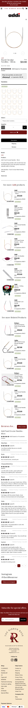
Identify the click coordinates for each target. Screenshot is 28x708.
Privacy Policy (18, 677)
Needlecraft (4, 673)
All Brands (3, 690)
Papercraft (4, 677)
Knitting (3, 670)
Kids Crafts (4, 686)
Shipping (14, 143)
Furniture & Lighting (6, 684)
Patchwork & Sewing (6, 682)
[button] (1, 8)
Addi (2, 58)
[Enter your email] (12, 619)
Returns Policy (19, 675)
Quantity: (3, 124)
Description (14, 140)
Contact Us (18, 668)
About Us (17, 670)
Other (2, 688)
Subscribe (23, 619)
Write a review (22, 427)
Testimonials (18, 699)
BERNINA (3, 679)
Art (2, 675)
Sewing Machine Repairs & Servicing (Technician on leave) (20, 683)
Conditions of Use (19, 679)
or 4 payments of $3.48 (12, 77)
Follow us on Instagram (9, 582)
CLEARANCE (4, 668)
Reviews (14, 147)
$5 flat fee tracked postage (14, 3)
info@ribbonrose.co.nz (14, 652)
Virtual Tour (18, 691)
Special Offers (5, 693)
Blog (16, 697)
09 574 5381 (14, 5)
